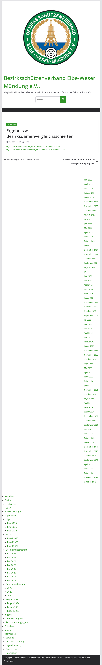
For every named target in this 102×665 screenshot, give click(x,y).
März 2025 (88, 236)
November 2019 (91, 451)
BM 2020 (11, 572)
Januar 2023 (89, 346)
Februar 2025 (89, 241)
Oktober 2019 (90, 455)
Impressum (11, 652)
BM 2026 (11, 553)
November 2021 (91, 390)
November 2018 (91, 477)
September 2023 (91, 315)
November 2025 (91, 206)
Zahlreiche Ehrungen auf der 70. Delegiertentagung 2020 (80, 161)
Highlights (11, 504)
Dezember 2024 (91, 250)
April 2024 (88, 285)
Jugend (8, 614)
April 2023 (88, 333)
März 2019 (88, 468)
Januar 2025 (89, 245)
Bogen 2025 (13, 607)
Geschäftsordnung (15, 641)
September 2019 (91, 460)
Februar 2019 (89, 473)
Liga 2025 (12, 526)
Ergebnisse (11, 124)
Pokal (8, 534)
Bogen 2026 (13, 610)
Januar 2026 (89, 197)
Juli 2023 (87, 320)
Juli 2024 (87, 271)
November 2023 (91, 306)
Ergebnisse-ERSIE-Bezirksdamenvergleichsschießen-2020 (29, 149)
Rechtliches (10, 633)
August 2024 (89, 267)
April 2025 (88, 232)
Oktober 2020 (90, 420)
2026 (9, 587)
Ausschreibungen (13, 511)
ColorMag (82, 657)
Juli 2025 (87, 219)
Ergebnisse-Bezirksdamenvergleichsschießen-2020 (26, 146)
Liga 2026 (12, 523)
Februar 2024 (89, 293)
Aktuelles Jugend (14, 618)
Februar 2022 (89, 381)
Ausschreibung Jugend (17, 622)
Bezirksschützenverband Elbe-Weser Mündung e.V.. (41, 657)
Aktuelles (9, 496)
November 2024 (91, 254)
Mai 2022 (88, 368)
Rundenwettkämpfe (16, 584)
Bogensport (12, 599)
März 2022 (88, 376)
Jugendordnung (14, 645)
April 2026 (88, 184)
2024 (9, 595)
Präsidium (9, 626)
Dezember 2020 (91, 416)
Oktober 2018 (90, 482)
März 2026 (88, 188)
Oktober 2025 (90, 210)
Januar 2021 (89, 411)
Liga (8, 519)
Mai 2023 (88, 328)
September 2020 (91, 425)
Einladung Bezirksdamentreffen (21, 159)
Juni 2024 (88, 276)
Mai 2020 (88, 429)
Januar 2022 (89, 385)
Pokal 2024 (12, 546)
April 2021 (88, 403)
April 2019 (88, 464)
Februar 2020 (89, 438)
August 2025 (89, 215)
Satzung (10, 637)
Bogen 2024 (13, 603)
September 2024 (91, 263)
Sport (8, 507)
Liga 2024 (12, 530)
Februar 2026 (89, 193)
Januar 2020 (89, 442)
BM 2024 (11, 561)
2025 (9, 591)
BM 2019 (11, 576)
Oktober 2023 (90, 311)
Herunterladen (54, 146)
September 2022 (91, 363)
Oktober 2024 (90, 258)
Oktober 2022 (90, 359)
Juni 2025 (88, 223)
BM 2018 (11, 580)
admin (26, 142)
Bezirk (8, 500)
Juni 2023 (88, 324)
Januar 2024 (89, 298)
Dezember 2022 (91, 350)
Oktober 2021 (90, 394)
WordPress (8, 661)
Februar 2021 (89, 407)
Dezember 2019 (91, 446)
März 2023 (88, 337)
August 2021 (89, 398)
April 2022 (88, 372)
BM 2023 (11, 565)
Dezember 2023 (91, 302)
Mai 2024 (88, 280)
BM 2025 (11, 557)
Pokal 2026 (12, 538)
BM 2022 (11, 568)
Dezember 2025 (91, 201)
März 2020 (88, 433)
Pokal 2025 (12, 542)
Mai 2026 (88, 180)
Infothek (9, 630)
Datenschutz (12, 649)
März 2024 (88, 289)
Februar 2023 (89, 341)
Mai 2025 (88, 228)
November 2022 (91, 355)
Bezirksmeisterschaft (16, 549)
